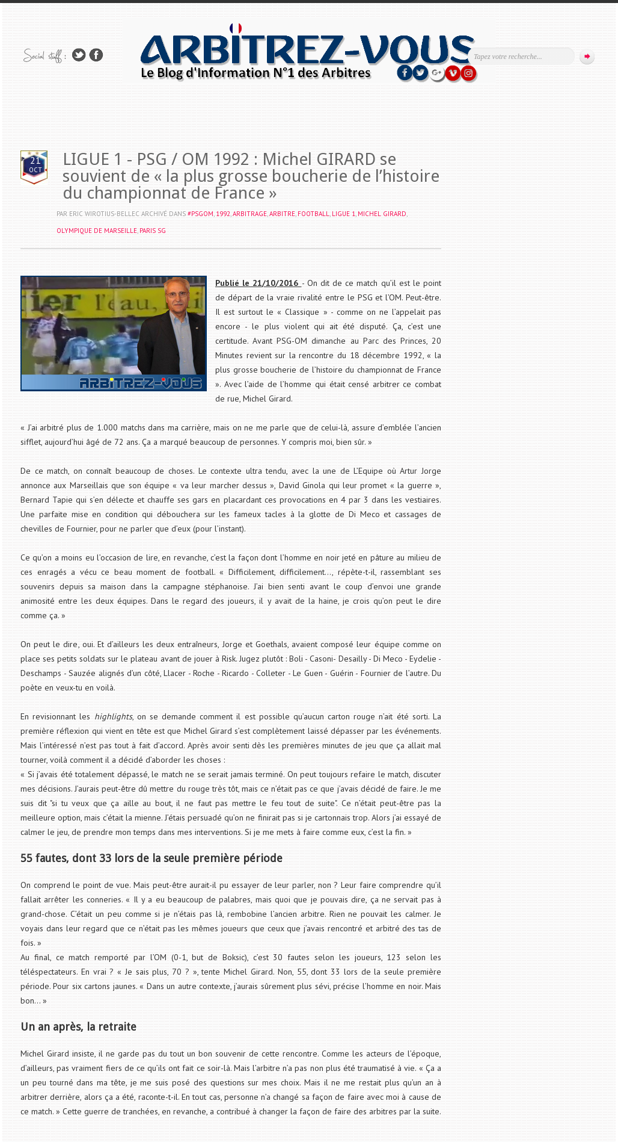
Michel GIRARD (382, 213)
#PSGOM (200, 213)
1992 (223, 213)
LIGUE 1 (343, 213)
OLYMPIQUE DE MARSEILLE (97, 230)
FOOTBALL (313, 213)
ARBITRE (282, 213)
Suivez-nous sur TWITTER (79, 55)
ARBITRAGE (250, 213)
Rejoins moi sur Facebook (96, 55)
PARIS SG (152, 230)
